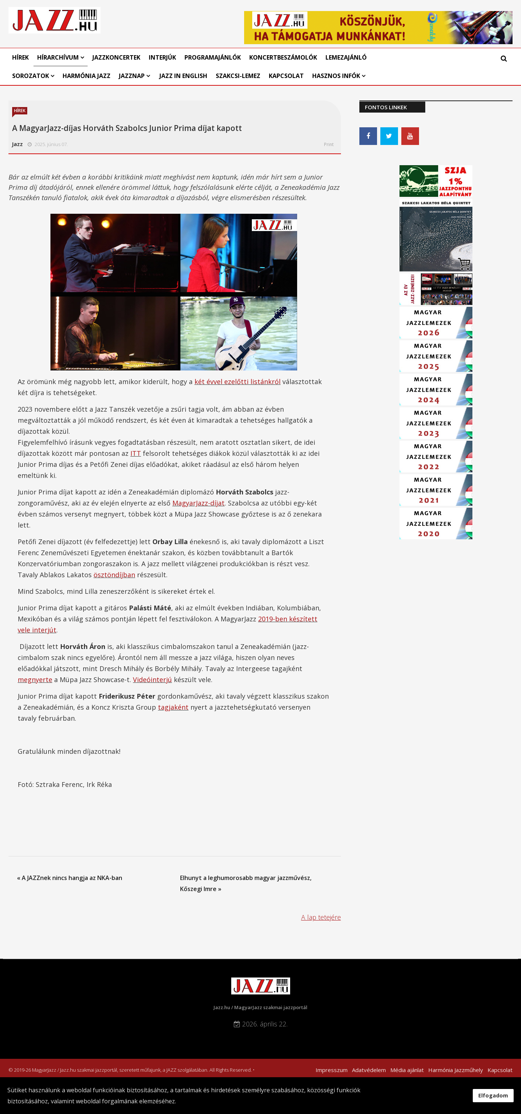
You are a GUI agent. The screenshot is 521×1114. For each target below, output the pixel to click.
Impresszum (332, 1070)
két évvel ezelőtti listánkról (237, 381)
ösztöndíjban (114, 574)
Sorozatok (30, 76)
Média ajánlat (407, 1070)
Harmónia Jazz (86, 76)
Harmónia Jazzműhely (455, 1070)
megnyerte (35, 679)
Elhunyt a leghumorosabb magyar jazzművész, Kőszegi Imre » (245, 883)
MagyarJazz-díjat (198, 503)
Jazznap (132, 76)
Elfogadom (493, 1095)
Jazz (17, 144)
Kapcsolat (286, 76)
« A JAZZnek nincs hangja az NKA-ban (69, 878)
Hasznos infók (336, 76)
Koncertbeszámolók (283, 57)
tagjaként (173, 707)
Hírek (20, 57)
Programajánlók (212, 57)
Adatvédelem (369, 1070)
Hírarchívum (58, 57)
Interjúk (162, 57)
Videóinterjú (152, 679)
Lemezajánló (346, 57)
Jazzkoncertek (116, 57)
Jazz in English (183, 76)
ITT (135, 453)
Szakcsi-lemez (238, 76)
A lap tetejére (321, 917)
